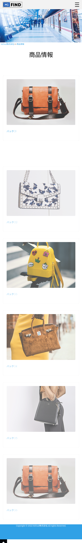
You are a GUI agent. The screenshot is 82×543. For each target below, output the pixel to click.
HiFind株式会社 (7, 44)
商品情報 (20, 44)
